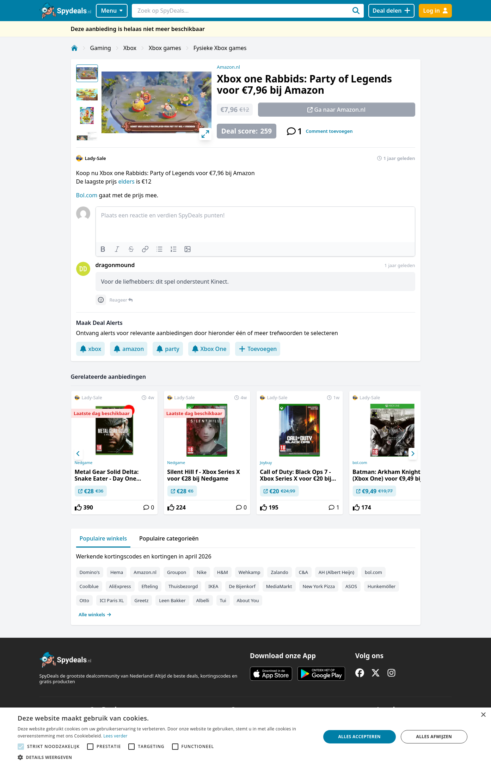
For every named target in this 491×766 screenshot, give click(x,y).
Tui (223, 600)
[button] (165, 757)
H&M (222, 572)
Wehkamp (249, 572)
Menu (111, 10)
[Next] (413, 454)
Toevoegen (258, 349)
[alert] (245, 737)
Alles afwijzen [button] (434, 737)
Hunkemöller (381, 586)
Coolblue (89, 586)
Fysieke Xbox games (220, 48)
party (167, 349)
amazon (128, 349)
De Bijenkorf (242, 586)
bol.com (359, 462)
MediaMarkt (279, 586)
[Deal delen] (391, 11)
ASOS (351, 586)
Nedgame (83, 462)
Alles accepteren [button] (359, 737)
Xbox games (165, 48)
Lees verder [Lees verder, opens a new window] (115, 736)
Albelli (202, 600)
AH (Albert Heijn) (336, 572)
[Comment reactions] (101, 300)
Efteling (150, 586)
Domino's (90, 572)
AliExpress (120, 586)
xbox (91, 349)
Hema (116, 572)
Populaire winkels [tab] (103, 538)
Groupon (176, 572)
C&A (303, 572)
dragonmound (115, 265)
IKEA (213, 586)
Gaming (100, 48)
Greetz (141, 600)
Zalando (279, 572)
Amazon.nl (228, 66)
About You (248, 600)
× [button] (483, 715)
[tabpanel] (245, 584)
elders (127, 181)
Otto (84, 600)
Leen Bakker (172, 600)
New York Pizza (319, 586)
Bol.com (87, 195)
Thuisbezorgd (183, 586)
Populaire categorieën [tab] (169, 538)
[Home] (74, 47)
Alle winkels (95, 614)
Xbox (129, 48)
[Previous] (78, 454)
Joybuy (266, 462)
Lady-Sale (95, 158)
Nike (202, 572)
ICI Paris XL (112, 600)
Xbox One (209, 349)
